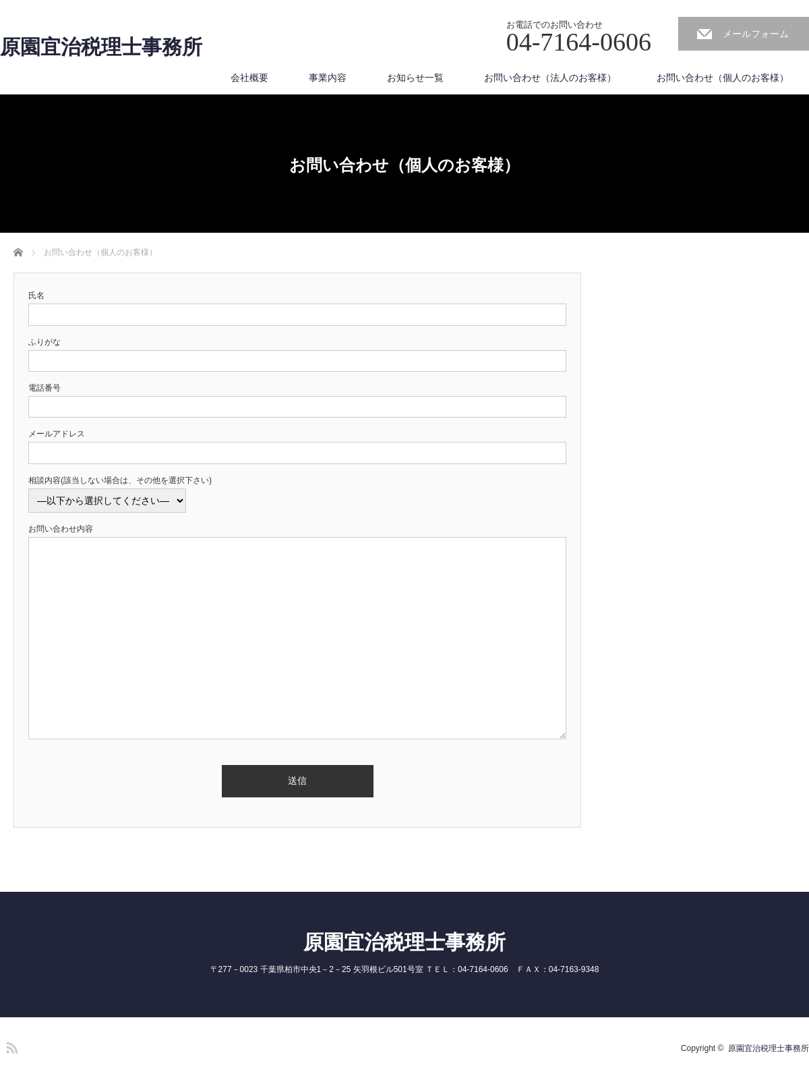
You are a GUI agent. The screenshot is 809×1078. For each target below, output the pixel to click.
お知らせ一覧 (415, 77)
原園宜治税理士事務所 (101, 47)
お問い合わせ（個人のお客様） (723, 77)
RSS (10, 1046)
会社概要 (249, 77)
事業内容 (328, 77)
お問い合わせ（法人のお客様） (550, 77)
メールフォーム (756, 33)
